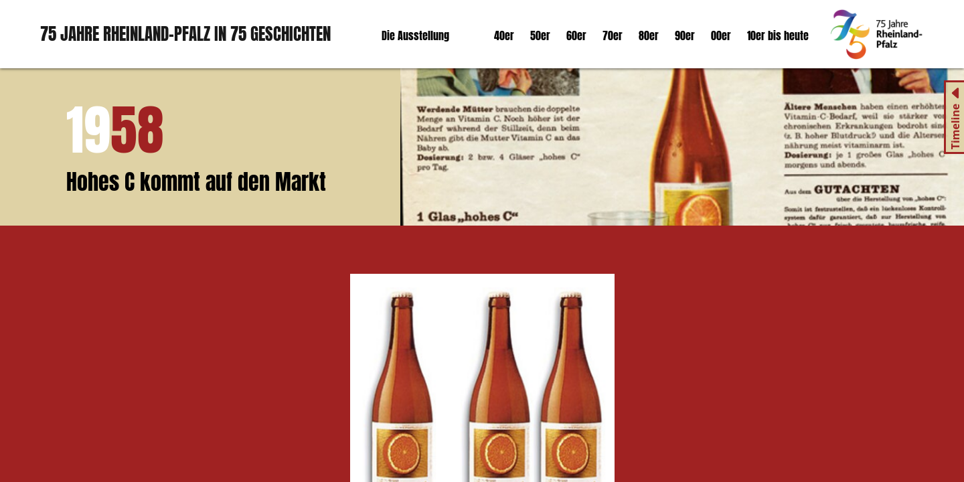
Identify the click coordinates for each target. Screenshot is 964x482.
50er (540, 35)
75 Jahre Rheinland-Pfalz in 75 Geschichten (185, 33)
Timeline (955, 127)
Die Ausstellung (415, 35)
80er (649, 35)
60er (576, 35)
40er (504, 35)
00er (721, 35)
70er (612, 35)
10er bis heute (778, 35)
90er (685, 35)
